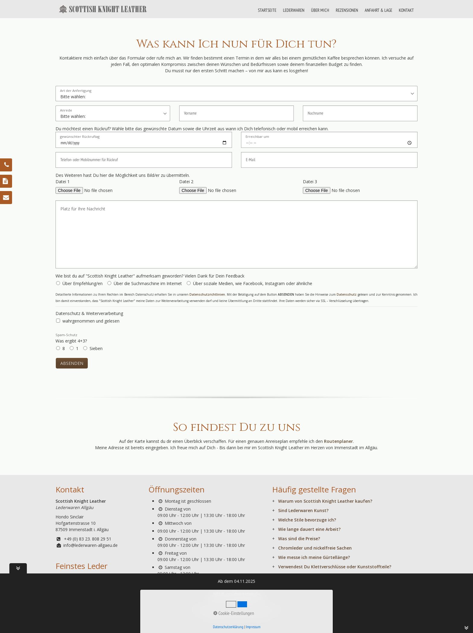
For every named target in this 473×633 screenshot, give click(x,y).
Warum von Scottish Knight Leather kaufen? (325, 501)
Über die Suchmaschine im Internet (148, 283)
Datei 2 (186, 181)
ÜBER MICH (320, 10)
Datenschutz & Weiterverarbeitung (89, 313)
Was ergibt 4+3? (71, 338)
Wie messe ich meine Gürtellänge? (314, 557)
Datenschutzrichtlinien (207, 294)
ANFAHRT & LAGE (378, 10)
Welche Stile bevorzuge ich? (307, 520)
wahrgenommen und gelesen (90, 321)
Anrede (66, 110)
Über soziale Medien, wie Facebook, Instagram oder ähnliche (252, 283)
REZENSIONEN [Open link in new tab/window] (347, 10)
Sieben (96, 348)
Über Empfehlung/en (82, 283)
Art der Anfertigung (75, 91)
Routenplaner (338, 441)
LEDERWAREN (293, 10)
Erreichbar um (257, 137)
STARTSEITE (267, 10)
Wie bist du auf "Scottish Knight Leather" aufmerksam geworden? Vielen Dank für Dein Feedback (150, 276)
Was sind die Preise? (299, 538)
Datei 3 (310, 181)
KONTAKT (406, 10)
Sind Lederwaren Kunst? (303, 510)
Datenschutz (347, 294)
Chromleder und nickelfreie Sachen (315, 548)
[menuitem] (267, 10)
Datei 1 (63, 181)
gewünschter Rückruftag (80, 137)
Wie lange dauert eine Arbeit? (309, 529)
